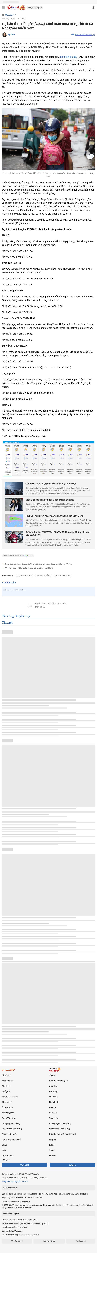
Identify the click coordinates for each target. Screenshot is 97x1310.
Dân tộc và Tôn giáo (58, 1081)
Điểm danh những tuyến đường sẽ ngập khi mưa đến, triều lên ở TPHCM (38, 564)
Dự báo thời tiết (25, 575)
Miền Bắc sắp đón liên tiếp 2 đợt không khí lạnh (49, 500)
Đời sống (53, 1091)
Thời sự (8, 15)
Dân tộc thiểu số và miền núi (62, 1134)
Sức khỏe (53, 1097)
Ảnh (4, 1150)
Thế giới (6, 1091)
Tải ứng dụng (17, 1241)
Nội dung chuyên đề (11, 1139)
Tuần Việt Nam (9, 1118)
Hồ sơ (51, 1145)
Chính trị (6, 1075)
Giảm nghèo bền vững (59, 1129)
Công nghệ (7, 1102)
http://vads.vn (16, 1231)
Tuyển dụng (81, 1241)
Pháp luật (53, 1102)
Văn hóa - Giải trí (10, 1097)
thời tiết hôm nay (68, 57)
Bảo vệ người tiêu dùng (60, 1123)
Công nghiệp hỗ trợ (11, 1123)
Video (52, 1150)
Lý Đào (11, 34)
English (52, 1139)
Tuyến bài (24, 1165)
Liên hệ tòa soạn (10, 1188)
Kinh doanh (7, 1081)
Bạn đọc (53, 1113)
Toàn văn (53, 1118)
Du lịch (52, 1107)
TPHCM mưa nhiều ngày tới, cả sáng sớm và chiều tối (29, 568)
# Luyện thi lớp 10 (35, 8)
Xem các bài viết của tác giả (85, 35)
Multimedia (7, 1155)
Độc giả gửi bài (49, 1241)
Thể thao (6, 1086)
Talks (4, 1145)
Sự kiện (72, 1165)
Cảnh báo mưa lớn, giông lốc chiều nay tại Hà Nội (50, 484)
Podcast (52, 1155)
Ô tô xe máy (7, 1107)
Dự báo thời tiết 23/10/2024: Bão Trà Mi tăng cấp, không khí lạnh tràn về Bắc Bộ (57, 533)
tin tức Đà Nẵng (44, 575)
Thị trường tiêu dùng (12, 1129)
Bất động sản (8, 1113)
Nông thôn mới (9, 1134)
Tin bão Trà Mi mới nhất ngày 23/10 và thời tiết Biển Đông (54, 516)
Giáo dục (53, 1086)
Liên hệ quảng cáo (11, 1213)
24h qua (5, 1159)
